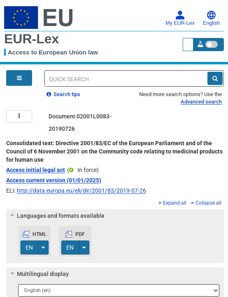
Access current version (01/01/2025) (53, 180)
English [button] (211, 18)
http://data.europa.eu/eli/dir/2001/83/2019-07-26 (81, 190)
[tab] (115, 216)
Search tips (63, 94)
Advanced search (201, 102)
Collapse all (206, 203)
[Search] (215, 78)
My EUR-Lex (180, 18)
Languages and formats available (56, 215)
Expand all (172, 203)
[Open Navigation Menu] (19, 78)
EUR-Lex (31, 38)
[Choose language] (118, 290)
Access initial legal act (35, 170)
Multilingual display (38, 274)
